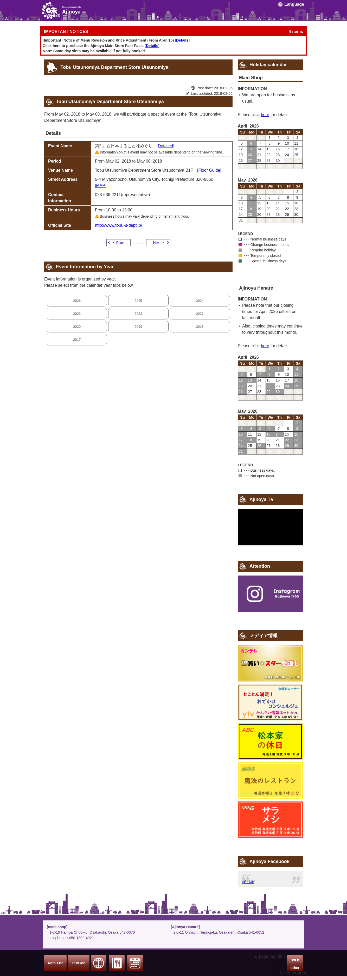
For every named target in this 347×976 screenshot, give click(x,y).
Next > (158, 242)
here (265, 114)
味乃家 (248, 881)
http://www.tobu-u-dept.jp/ (118, 225)
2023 (77, 314)
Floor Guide (209, 170)
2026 (77, 301)
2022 (138, 314)
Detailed (165, 146)
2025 (138, 301)
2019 (138, 327)
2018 (200, 327)
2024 (200, 301)
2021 (200, 314)
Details (182, 40)
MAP (100, 185)
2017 (77, 340)
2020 (77, 327)
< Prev (118, 242)
